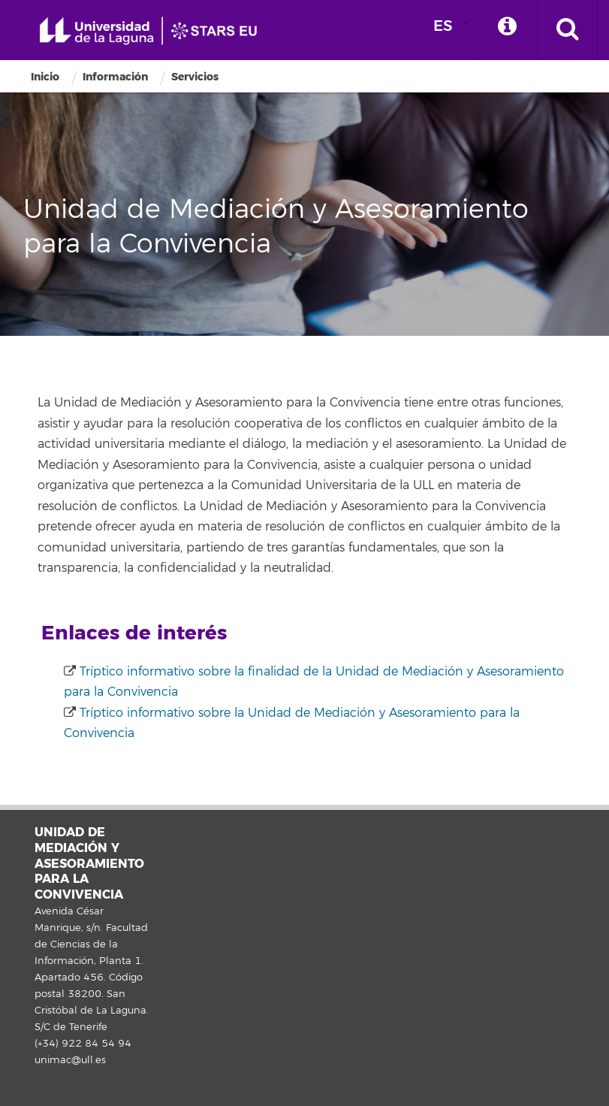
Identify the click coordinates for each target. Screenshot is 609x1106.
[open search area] (568, 30)
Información (115, 77)
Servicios (195, 77)
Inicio (45, 77)
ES (443, 26)
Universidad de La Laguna (154, 31)
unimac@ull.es (70, 1060)
